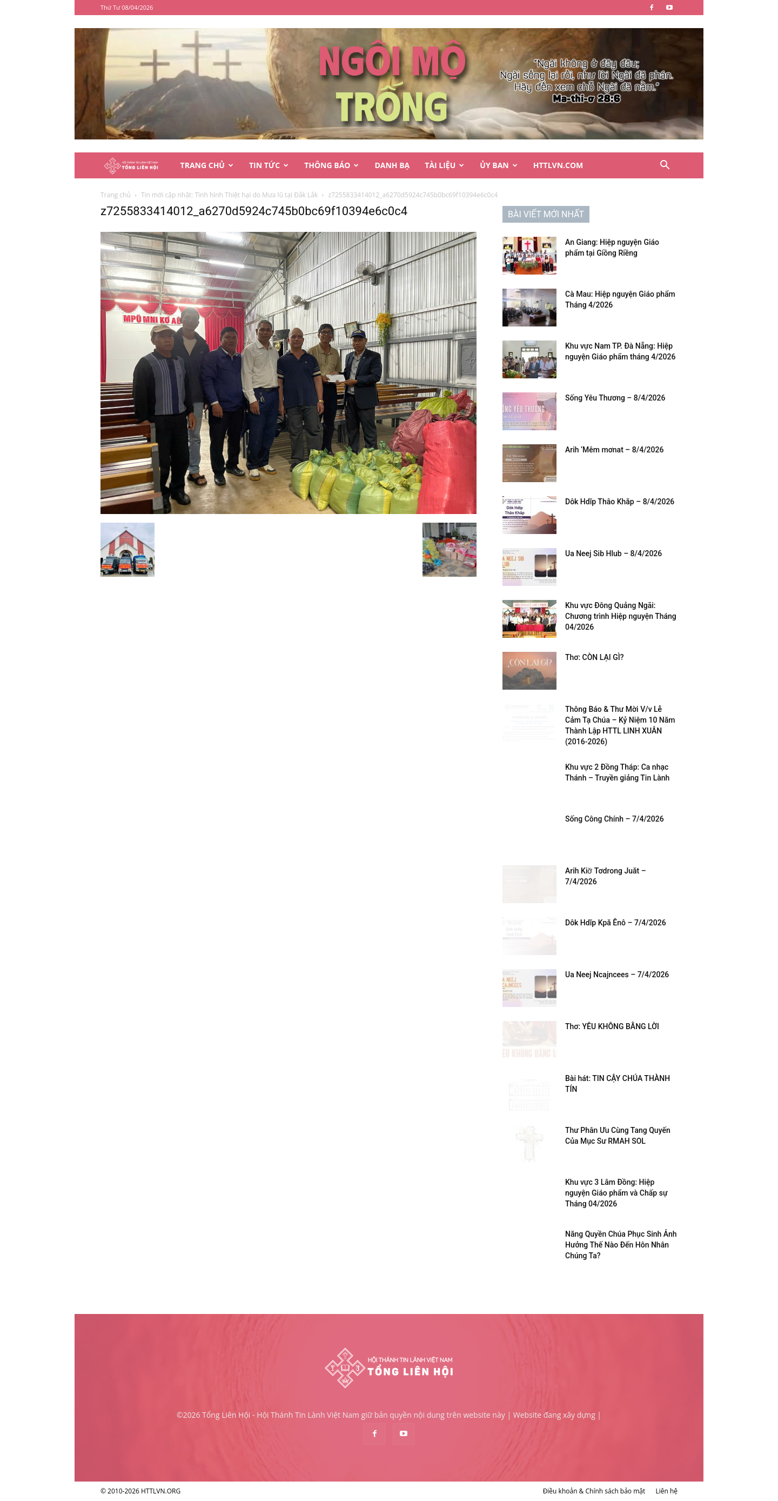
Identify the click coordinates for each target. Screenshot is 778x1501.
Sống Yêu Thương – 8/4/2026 (615, 397)
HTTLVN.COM (558, 165)
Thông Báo (331, 165)
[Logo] (136, 165)
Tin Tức (269, 165)
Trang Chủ (206, 165)
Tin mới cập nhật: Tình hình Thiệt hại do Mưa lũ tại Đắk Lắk (229, 194)
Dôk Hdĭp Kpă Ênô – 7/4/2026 (615, 922)
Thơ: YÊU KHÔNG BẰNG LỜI (612, 1026)
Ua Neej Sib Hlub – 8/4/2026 (613, 553)
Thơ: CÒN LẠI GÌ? (594, 657)
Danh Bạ (392, 165)
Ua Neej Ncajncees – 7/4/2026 (617, 974)
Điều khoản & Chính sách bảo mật (594, 1491)
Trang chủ (115, 194)
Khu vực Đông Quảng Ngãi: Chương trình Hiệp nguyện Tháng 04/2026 (620, 616)
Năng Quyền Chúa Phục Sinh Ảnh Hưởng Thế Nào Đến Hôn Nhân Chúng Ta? (621, 1245)
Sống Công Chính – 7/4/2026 (614, 819)
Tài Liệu (444, 165)
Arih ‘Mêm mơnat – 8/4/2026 (614, 449)
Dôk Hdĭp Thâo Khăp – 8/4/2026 (619, 501)
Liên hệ (666, 1491)
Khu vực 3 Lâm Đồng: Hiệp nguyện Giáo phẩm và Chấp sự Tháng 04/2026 (616, 1193)
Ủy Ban (498, 165)
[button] (665, 166)
